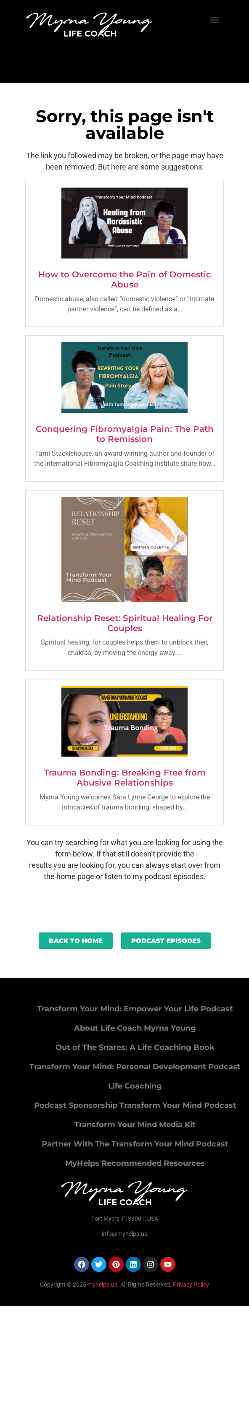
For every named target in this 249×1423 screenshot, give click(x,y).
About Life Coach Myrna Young (135, 1028)
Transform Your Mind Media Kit (135, 1124)
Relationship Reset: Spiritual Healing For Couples (124, 623)
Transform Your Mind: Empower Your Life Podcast (135, 1008)
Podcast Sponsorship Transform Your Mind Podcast (135, 1105)
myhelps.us (101, 1284)
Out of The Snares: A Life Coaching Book (135, 1047)
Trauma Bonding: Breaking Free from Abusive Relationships (125, 778)
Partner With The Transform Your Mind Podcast (135, 1144)
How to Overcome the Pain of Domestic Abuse (124, 279)
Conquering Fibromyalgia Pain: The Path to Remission (125, 434)
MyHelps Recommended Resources (135, 1163)
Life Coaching (135, 1086)
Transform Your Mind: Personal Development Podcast (135, 1066)
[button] (215, 19)
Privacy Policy (191, 1284)
